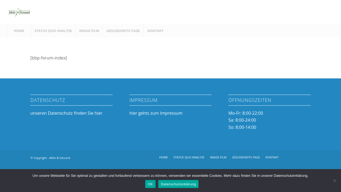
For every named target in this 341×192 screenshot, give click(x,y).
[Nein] (334, 180)
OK (150, 184)
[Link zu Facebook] (291, 157)
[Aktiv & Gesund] (19, 12)
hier (98, 113)
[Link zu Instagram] (299, 157)
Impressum (171, 113)
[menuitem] (19, 30)
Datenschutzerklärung (178, 184)
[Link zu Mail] (307, 157)
